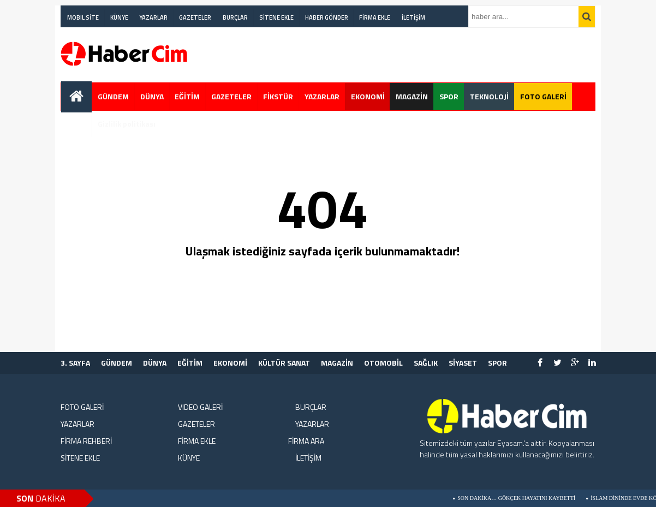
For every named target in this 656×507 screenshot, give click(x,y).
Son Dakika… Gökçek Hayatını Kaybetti (521, 498)
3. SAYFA (75, 362)
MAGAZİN (412, 96)
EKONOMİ (368, 96)
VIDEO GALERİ (200, 407)
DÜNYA (152, 96)
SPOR (448, 96)
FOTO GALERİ (543, 96)
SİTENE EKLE (276, 17)
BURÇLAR (235, 17)
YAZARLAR (153, 17)
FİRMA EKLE (374, 17)
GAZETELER (195, 17)
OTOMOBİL (383, 362)
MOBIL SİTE (83, 17)
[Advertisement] (396, 55)
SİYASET (463, 362)
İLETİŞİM (413, 17)
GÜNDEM (113, 96)
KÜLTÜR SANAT (284, 362)
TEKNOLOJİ (489, 96)
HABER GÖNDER (326, 17)
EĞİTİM (187, 96)
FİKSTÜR (278, 96)
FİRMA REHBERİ (86, 440)
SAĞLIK (426, 362)
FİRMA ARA (306, 440)
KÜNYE (119, 17)
